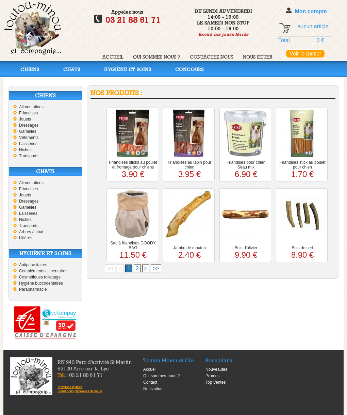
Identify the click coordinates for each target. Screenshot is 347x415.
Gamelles (27, 131)
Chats (71, 69)
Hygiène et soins (127, 69)
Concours (189, 69)
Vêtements (28, 137)
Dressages (28, 125)
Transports (28, 156)
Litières (25, 238)
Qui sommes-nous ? (161, 375)
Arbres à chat (31, 231)
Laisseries (28, 143)
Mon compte (311, 11)
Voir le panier (305, 54)
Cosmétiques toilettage (40, 277)
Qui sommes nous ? (156, 57)
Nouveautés (216, 369)
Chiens (29, 69)
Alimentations (31, 107)
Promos (212, 375)
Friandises (28, 113)
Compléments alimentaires (43, 271)
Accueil (112, 57)
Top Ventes (215, 382)
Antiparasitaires (33, 264)
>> (156, 268)
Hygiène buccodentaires (41, 283)
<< (110, 268)
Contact (150, 382)
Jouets (25, 119)
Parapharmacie (33, 289)
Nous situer (257, 57)
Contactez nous (211, 57)
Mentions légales (69, 387)
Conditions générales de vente (79, 391)
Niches (25, 149)
